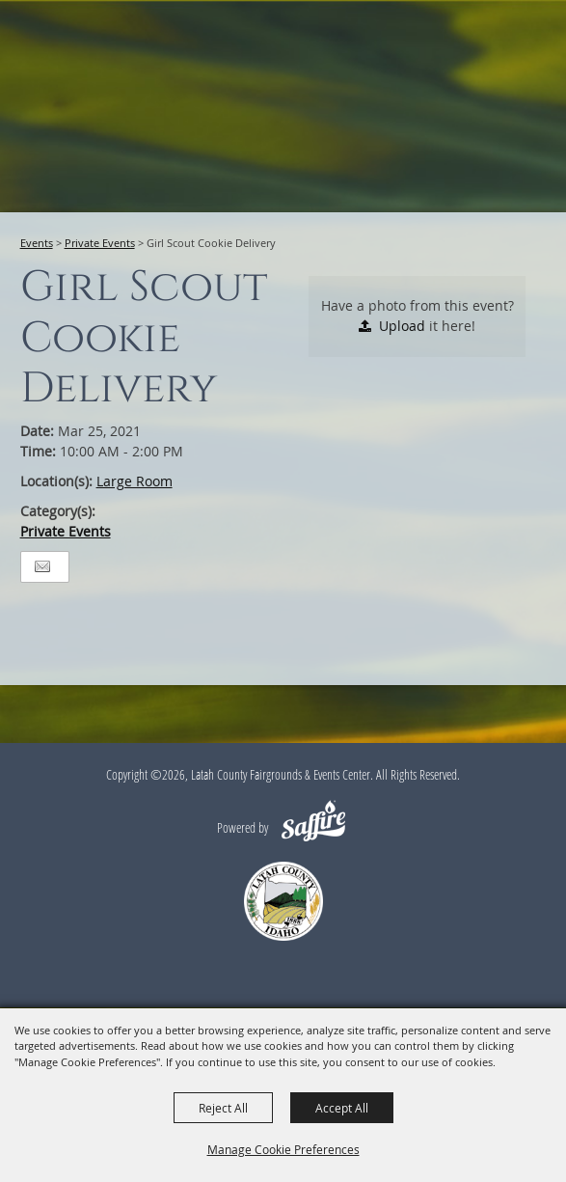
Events (36, 242)
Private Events (100, 242)
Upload (402, 325)
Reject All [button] (223, 1107)
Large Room (134, 481)
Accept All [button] (341, 1107)
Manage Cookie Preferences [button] (283, 1149)
